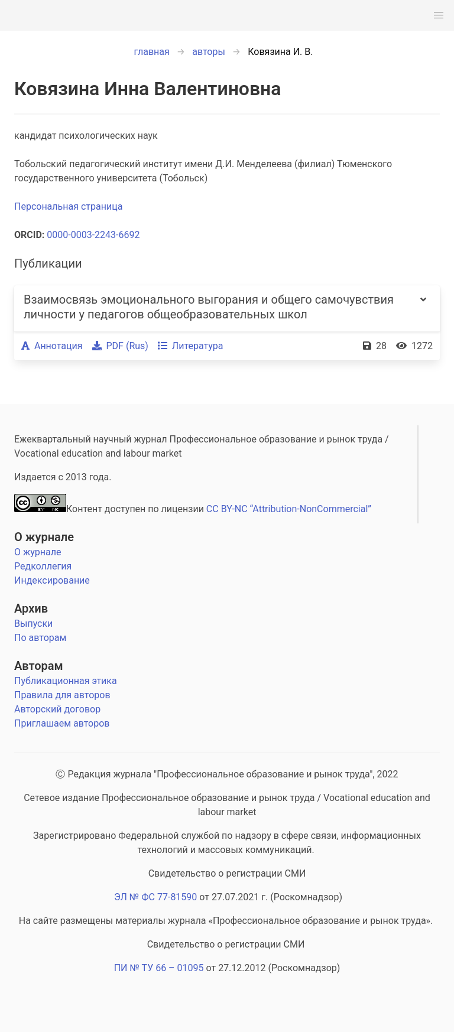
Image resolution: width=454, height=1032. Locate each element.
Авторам (38, 666)
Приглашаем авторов (61, 723)
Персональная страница (68, 206)
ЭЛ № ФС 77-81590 (155, 897)
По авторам (40, 637)
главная (152, 51)
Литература (190, 345)
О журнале (44, 537)
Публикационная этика (65, 680)
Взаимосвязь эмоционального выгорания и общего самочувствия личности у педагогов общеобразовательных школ (209, 306)
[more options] (423, 308)
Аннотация (52, 345)
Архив (31, 608)
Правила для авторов (62, 695)
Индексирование (52, 580)
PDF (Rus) (120, 345)
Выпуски (33, 623)
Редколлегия (43, 566)
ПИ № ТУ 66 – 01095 (159, 968)
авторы (208, 51)
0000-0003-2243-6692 (93, 234)
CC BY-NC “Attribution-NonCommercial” (288, 509)
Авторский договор (57, 709)
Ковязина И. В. (280, 51)
